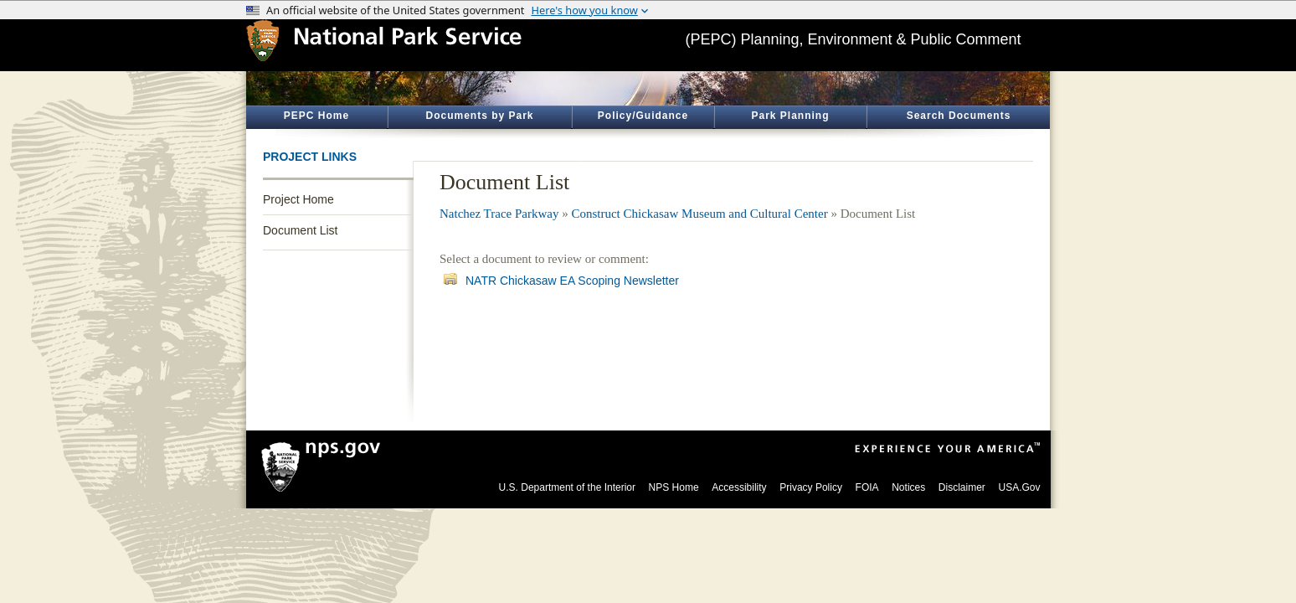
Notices (908, 487)
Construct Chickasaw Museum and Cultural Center (699, 213)
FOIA (867, 487)
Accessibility (739, 487)
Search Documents (959, 115)
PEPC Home (316, 115)
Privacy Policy (810, 487)
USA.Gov (1019, 487)
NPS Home (674, 487)
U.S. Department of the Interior (567, 487)
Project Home (298, 199)
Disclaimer (962, 487)
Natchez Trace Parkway (499, 213)
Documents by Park (479, 115)
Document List (300, 230)
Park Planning (790, 115)
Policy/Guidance (643, 115)
